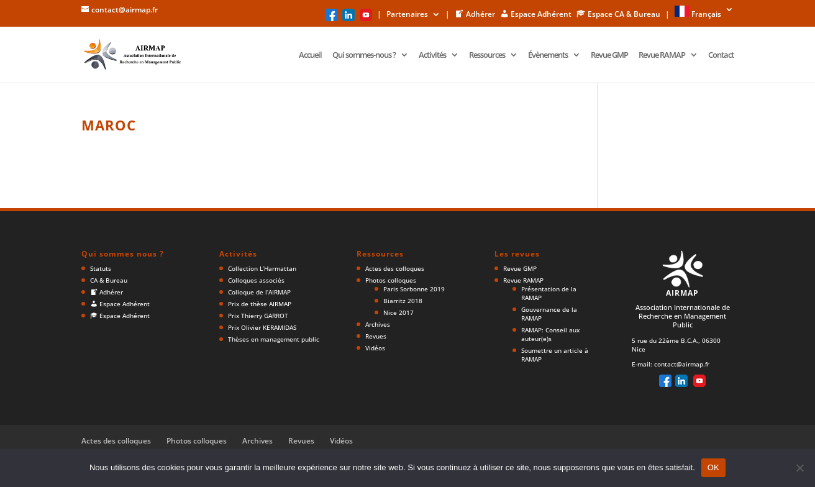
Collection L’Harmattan (262, 268)
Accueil (310, 55)
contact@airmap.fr (681, 364)
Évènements (548, 55)
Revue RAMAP (662, 55)
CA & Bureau (108, 280)
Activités (432, 55)
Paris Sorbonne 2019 (414, 288)
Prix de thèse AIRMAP (259, 303)
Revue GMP (609, 55)
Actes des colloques (394, 268)
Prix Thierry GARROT (258, 315)
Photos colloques (390, 280)
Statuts (100, 268)
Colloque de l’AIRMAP (259, 292)
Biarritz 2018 (402, 300)
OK (713, 467)
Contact (721, 55)
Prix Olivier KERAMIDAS (262, 327)
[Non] (799, 468)
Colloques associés (256, 280)
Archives (377, 324)
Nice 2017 (398, 312)
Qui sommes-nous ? (364, 55)
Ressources (487, 55)
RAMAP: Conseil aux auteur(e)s (550, 334)
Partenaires (407, 15)
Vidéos (375, 348)
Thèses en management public (273, 339)
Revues (375, 336)
